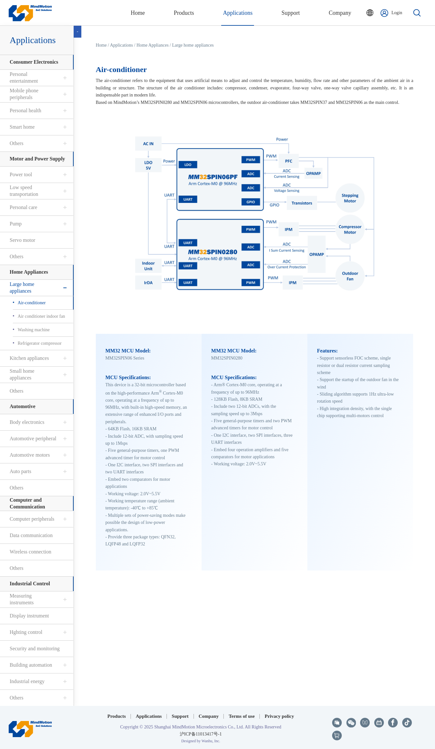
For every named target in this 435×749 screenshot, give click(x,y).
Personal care (23, 207)
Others (16, 143)
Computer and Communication (26, 503)
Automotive (22, 406)
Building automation (30, 665)
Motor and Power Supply (36, 158)
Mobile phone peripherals (23, 94)
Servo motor (22, 240)
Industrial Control (29, 583)
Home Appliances (28, 272)
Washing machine (33, 329)
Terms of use (242, 716)
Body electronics (26, 422)
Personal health (25, 110)
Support (180, 716)
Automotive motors (29, 455)
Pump (15, 223)
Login (391, 13)
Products (116, 716)
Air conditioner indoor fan (40, 316)
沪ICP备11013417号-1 (201, 734)
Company (209, 716)
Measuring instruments (21, 599)
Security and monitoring (34, 648)
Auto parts (20, 471)
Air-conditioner (31, 302)
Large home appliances (21, 287)
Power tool (20, 174)
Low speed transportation (23, 191)
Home (101, 45)
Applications (32, 40)
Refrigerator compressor (39, 343)
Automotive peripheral (32, 438)
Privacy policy (279, 716)
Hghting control (25, 632)
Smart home (21, 127)
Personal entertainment (23, 77)
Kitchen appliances (28, 358)
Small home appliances (21, 374)
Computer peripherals (31, 519)
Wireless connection (30, 551)
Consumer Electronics (33, 62)
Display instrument (28, 615)
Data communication (30, 535)
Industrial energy (26, 681)
